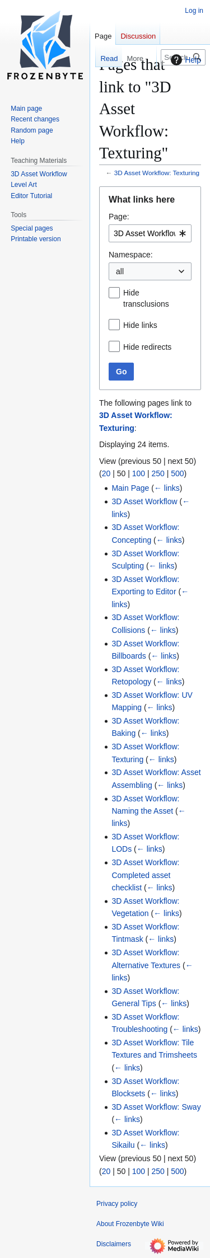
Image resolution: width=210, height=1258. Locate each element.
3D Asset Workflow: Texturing (156, 172)
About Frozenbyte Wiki (130, 1224)
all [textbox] (120, 271)
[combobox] (150, 233)
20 (106, 473)
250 (157, 473)
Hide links (140, 325)
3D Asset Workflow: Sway (155, 1106)
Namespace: (131, 254)
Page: (119, 216)
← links (167, 488)
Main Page (130, 488)
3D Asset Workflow (144, 501)
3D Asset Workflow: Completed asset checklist (145, 875)
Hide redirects (147, 346)
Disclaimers (113, 1244)
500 (177, 473)
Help (184, 59)
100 (138, 473)
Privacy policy (116, 1204)
